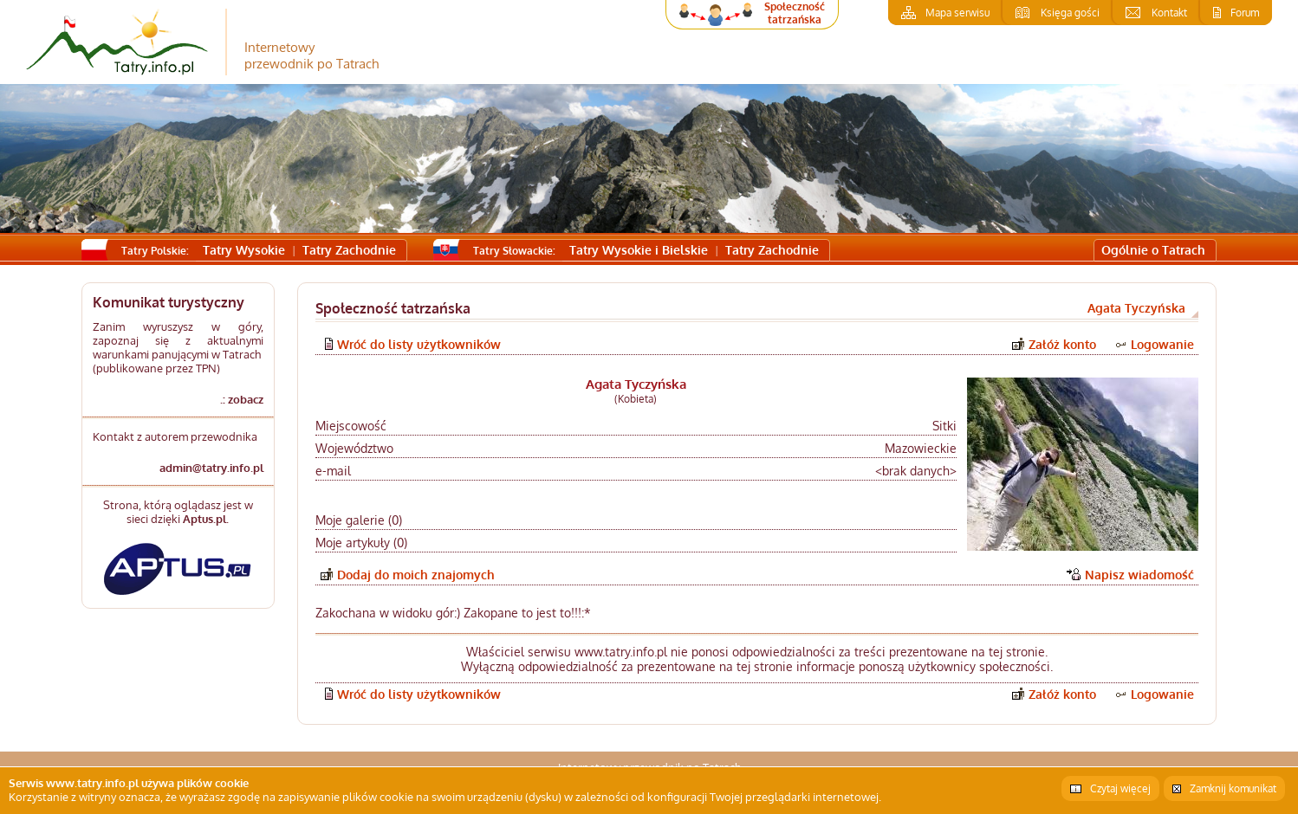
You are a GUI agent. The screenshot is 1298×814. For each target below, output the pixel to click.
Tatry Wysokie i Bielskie (638, 249)
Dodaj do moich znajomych (416, 574)
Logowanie (1162, 344)
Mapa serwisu (957, 12)
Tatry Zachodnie (349, 249)
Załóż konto (1062, 344)
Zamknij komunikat (1233, 788)
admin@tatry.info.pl (211, 468)
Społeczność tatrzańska (794, 13)
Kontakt (1169, 12)
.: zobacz (241, 399)
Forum (1244, 12)
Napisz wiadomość (1139, 574)
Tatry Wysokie (244, 249)
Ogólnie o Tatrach (1153, 249)
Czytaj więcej (1120, 788)
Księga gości (1070, 12)
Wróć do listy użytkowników (419, 344)
